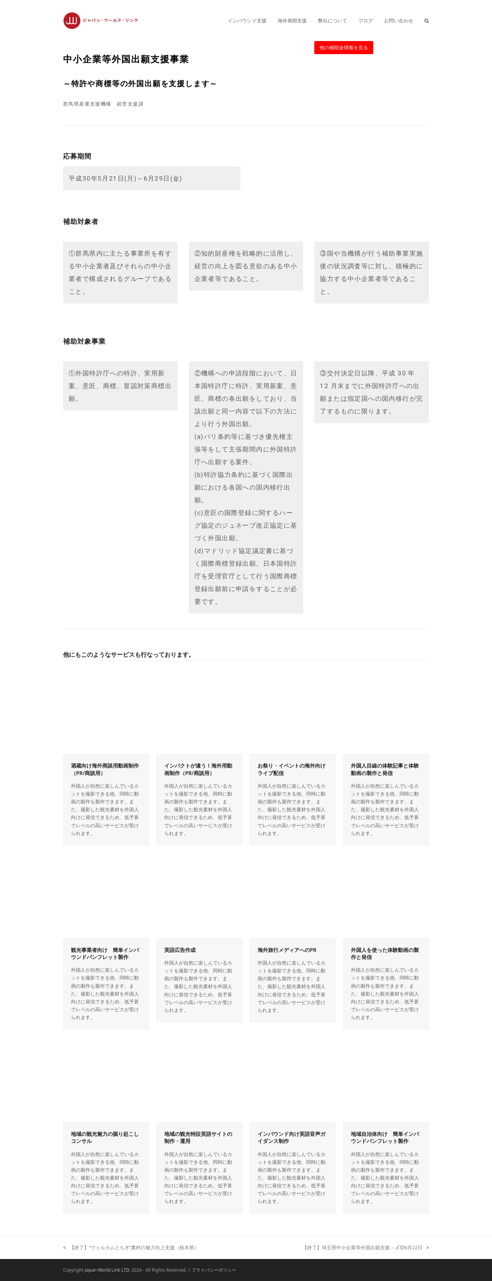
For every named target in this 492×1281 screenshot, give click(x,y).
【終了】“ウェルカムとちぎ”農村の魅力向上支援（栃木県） (131, 1247)
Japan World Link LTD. (107, 1270)
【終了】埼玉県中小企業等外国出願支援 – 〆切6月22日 (365, 1247)
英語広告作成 (180, 949)
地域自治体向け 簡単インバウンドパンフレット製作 (385, 1137)
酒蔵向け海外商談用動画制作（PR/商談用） (105, 769)
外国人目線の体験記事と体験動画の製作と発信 (385, 769)
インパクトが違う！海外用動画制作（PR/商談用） (198, 769)
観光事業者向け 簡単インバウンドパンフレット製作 (105, 953)
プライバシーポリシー (213, 1270)
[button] (427, 20)
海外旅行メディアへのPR (287, 949)
